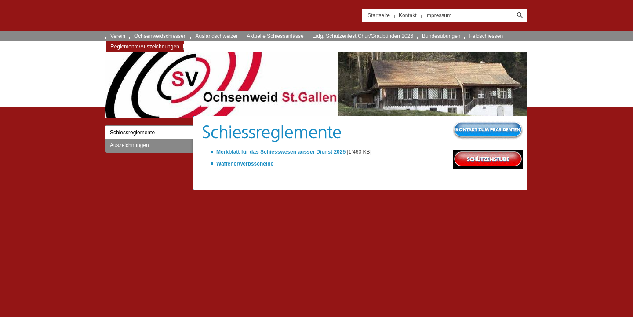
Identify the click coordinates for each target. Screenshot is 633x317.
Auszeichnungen (129, 145)
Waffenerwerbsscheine (244, 164)
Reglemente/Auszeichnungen (144, 47)
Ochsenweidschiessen (160, 36)
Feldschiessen (486, 36)
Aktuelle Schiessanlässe (275, 36)
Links (264, 47)
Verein (117, 36)
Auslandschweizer (216, 36)
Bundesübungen (441, 36)
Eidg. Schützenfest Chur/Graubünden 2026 (363, 36)
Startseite (378, 15)
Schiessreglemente (132, 132)
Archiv (287, 47)
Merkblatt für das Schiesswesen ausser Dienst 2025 (281, 152)
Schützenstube (205, 47)
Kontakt (408, 15)
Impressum (438, 15)
